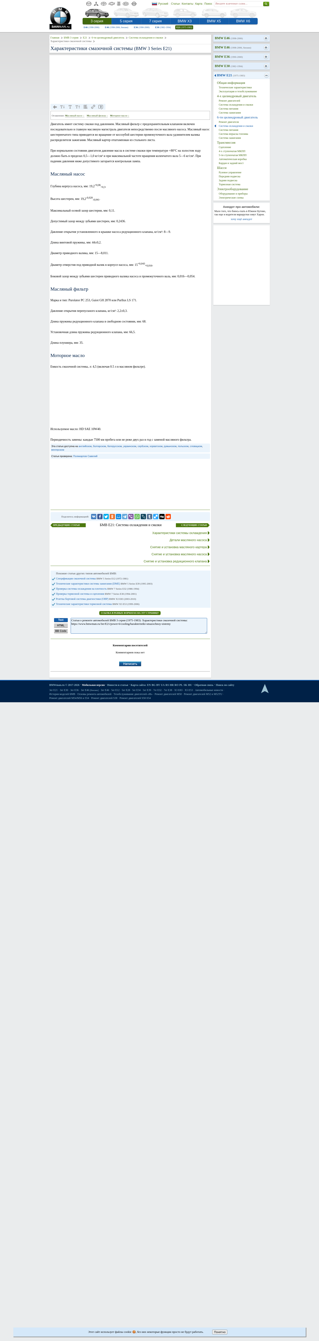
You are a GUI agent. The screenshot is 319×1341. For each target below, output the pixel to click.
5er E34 (136, 690)
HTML (60, 625)
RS (167, 685)
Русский (163, 3)
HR (172, 685)
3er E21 (53, 690)
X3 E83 (178, 690)
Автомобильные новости (209, 690)
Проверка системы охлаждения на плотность (97, 588)
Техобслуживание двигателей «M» (133, 694)
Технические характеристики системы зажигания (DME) (104, 583)
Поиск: (208, 3)
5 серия (126, 21)
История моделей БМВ (62, 694)
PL (181, 685)
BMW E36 (229, 56)
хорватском (156, 446)
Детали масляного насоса (188, 540)
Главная (55, 37)
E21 (184, 27)
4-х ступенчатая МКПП (232, 151)
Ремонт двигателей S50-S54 (135, 698)
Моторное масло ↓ (119, 115)
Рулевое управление (230, 172)
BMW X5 (214, 21)
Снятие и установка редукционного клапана (175, 561)
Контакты (187, 3)
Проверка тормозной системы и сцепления (96, 593)
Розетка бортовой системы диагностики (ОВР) (96, 598)
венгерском (57, 449)
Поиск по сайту (225, 685)
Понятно (220, 1332)
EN (149, 685)
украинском (129, 446)
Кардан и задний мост (231, 163)
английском (85, 446)
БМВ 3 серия (71, 37)
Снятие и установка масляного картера (178, 547)
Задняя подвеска (228, 180)
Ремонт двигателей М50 (168, 694)
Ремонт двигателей (229, 100)
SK (185, 685)
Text (61, 619)
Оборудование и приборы (233, 193)
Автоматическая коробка (233, 159)
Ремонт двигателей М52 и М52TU (203, 694)
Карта (198, 3)
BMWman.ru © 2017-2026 (64, 685)
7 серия (155, 21)
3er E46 (90, 690)
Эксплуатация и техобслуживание (238, 91)
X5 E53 (189, 690)
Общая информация (231, 83)
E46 (91, 27)
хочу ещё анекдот (241, 219)
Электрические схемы (231, 197)
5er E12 (115, 690)
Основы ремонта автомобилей (94, 694)
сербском (143, 446)
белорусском (114, 446)
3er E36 (74, 690)
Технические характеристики (235, 87)
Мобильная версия (93, 685)
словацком (196, 446)
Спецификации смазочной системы (92, 578)
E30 (163, 27)
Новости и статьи (117, 685)
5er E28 (126, 690)
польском (183, 446)
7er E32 (157, 690)
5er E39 (147, 690)
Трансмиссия (226, 142)
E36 (142, 27)
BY (158, 685)
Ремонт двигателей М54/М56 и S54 (69, 698)
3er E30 (64, 690)
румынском (170, 446)
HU (190, 685)
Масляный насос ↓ (74, 115)
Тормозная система (229, 184)
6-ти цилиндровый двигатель (107, 37)
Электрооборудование (232, 189)
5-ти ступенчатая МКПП (233, 155)
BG (153, 685)
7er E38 (168, 690)
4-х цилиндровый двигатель (237, 96)
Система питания (228, 108)
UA (163, 685)
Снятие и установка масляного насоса (179, 554)
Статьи (175, 3)
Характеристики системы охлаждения (179, 532)
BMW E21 (231, 75)
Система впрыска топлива (233, 133)
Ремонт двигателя (229, 121)
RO (177, 685)
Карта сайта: (138, 685)
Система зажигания (230, 112)
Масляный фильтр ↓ (97, 115)
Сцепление (225, 147)
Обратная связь (204, 685)
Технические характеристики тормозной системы (98, 604)
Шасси (222, 168)
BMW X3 (185, 21)
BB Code (60, 631)
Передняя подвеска (229, 176)
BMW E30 (229, 66)
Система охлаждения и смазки (146, 37)
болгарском (99, 446)
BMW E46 (229, 38)
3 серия (97, 21)
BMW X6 (243, 21)
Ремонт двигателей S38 (104, 698)
